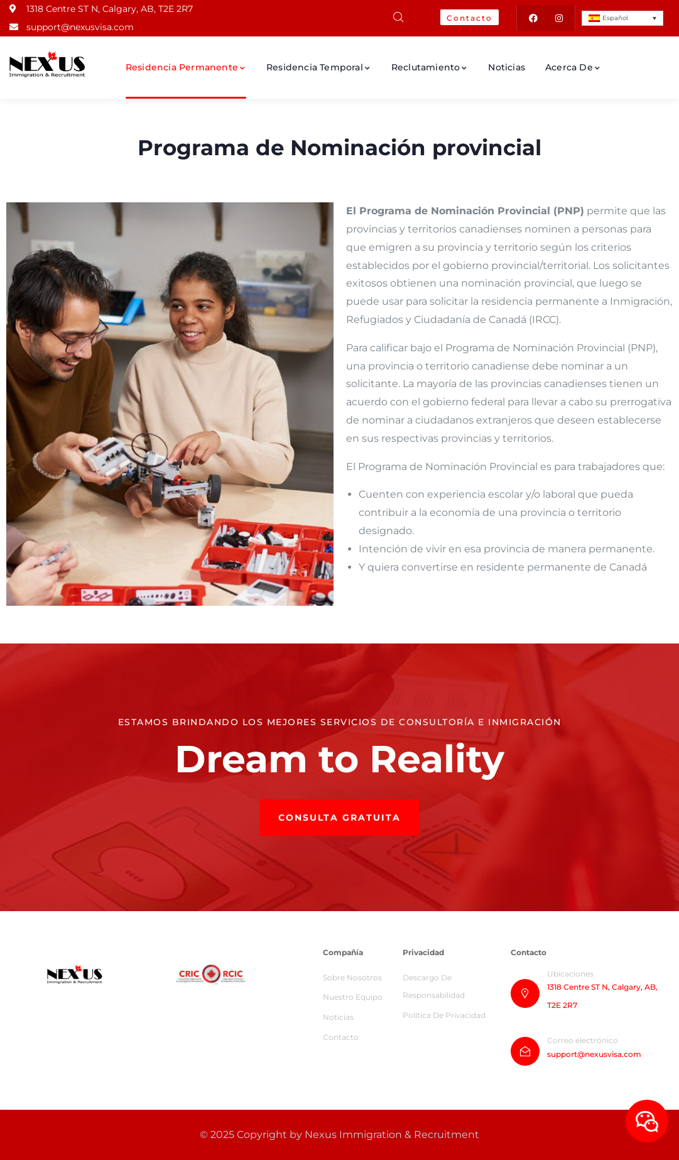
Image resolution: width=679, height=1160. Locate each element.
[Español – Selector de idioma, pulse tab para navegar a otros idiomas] (622, 18)
